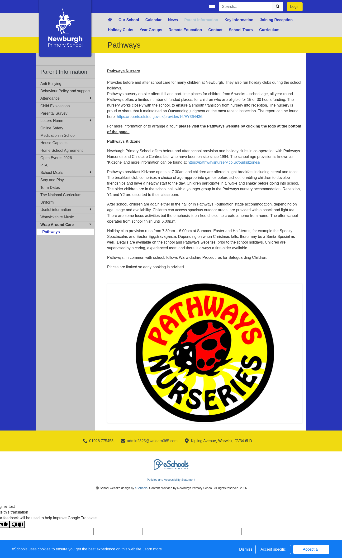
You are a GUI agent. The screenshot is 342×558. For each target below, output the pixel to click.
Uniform (47, 202)
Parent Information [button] (201, 20)
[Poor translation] (17, 524)
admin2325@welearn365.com (152, 441)
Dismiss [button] (245, 549)
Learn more (152, 549)
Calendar (153, 20)
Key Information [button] (238, 20)
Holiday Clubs (120, 30)
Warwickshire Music (57, 217)
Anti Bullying (50, 84)
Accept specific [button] (273, 549)
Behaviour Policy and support (65, 91)
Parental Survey (53, 113)
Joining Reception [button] (276, 20)
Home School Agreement (61, 150)
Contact (215, 30)
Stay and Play (52, 180)
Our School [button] (129, 20)
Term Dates (50, 188)
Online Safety (51, 128)
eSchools (141, 488)
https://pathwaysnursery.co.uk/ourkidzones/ (224, 162)
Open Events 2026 (56, 158)
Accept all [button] (311, 549)
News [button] (173, 20)
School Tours (241, 30)
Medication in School (58, 135)
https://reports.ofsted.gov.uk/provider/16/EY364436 (159, 117)
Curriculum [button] (269, 30)
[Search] (245, 6)
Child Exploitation (55, 106)
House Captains (53, 143)
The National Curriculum (60, 195)
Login (294, 7)
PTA (44, 165)
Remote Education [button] (185, 30)
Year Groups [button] (151, 30)
